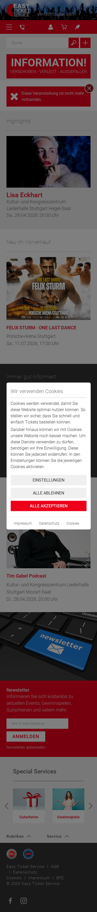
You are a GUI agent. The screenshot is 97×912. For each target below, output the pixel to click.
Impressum (23, 523)
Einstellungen (48, 480)
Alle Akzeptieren (49, 505)
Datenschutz (49, 523)
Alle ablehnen (48, 493)
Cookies (72, 523)
